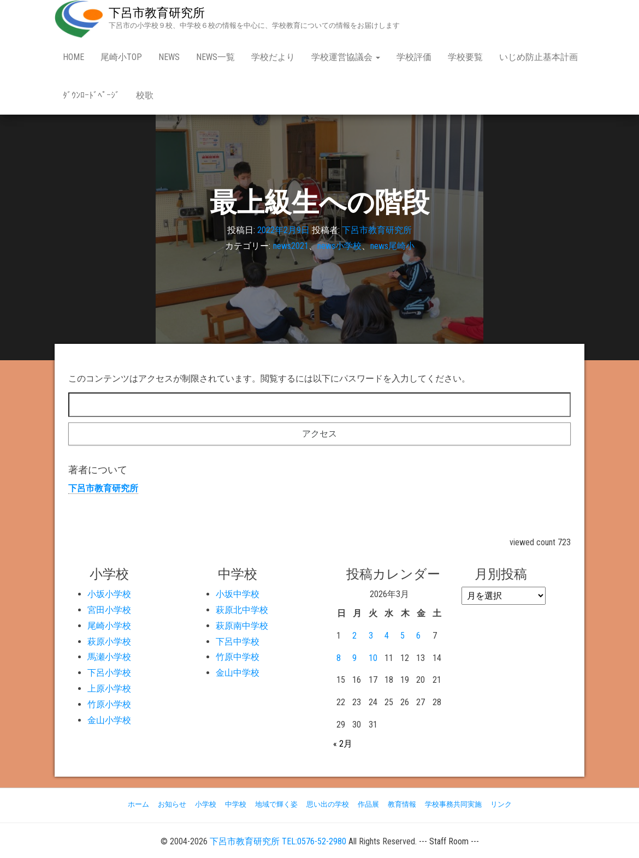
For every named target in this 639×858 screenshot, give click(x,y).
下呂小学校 (109, 673)
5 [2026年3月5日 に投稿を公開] (402, 635)
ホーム (138, 804)
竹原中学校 (237, 657)
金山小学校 (109, 720)
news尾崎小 (392, 246)
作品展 (368, 804)
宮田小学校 (109, 610)
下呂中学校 (237, 641)
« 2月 (342, 743)
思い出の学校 (327, 804)
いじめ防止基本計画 (538, 57)
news (169, 57)
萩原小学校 (109, 641)
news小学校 (339, 246)
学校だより (273, 57)
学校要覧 (465, 57)
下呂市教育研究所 (157, 13)
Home (73, 57)
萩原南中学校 (242, 626)
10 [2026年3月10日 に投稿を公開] (373, 658)
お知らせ (172, 804)
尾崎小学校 (109, 626)
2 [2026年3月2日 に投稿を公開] (354, 635)
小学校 (205, 804)
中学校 (235, 804)
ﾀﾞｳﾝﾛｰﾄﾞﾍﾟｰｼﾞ (91, 95)
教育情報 (402, 804)
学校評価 (414, 57)
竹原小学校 (109, 704)
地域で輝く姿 (276, 804)
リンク (501, 804)
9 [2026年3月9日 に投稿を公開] (354, 658)
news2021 (291, 246)
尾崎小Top (121, 57)
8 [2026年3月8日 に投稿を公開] (338, 658)
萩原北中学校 (242, 610)
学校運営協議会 (345, 57)
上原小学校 (109, 688)
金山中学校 (237, 673)
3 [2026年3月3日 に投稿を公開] (371, 635)
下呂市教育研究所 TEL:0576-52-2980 (278, 841)
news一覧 (215, 57)
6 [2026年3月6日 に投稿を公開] (418, 635)
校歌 (144, 95)
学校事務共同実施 (453, 804)
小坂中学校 (237, 594)
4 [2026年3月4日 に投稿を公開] (386, 635)
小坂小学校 (109, 594)
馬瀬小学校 (109, 657)
